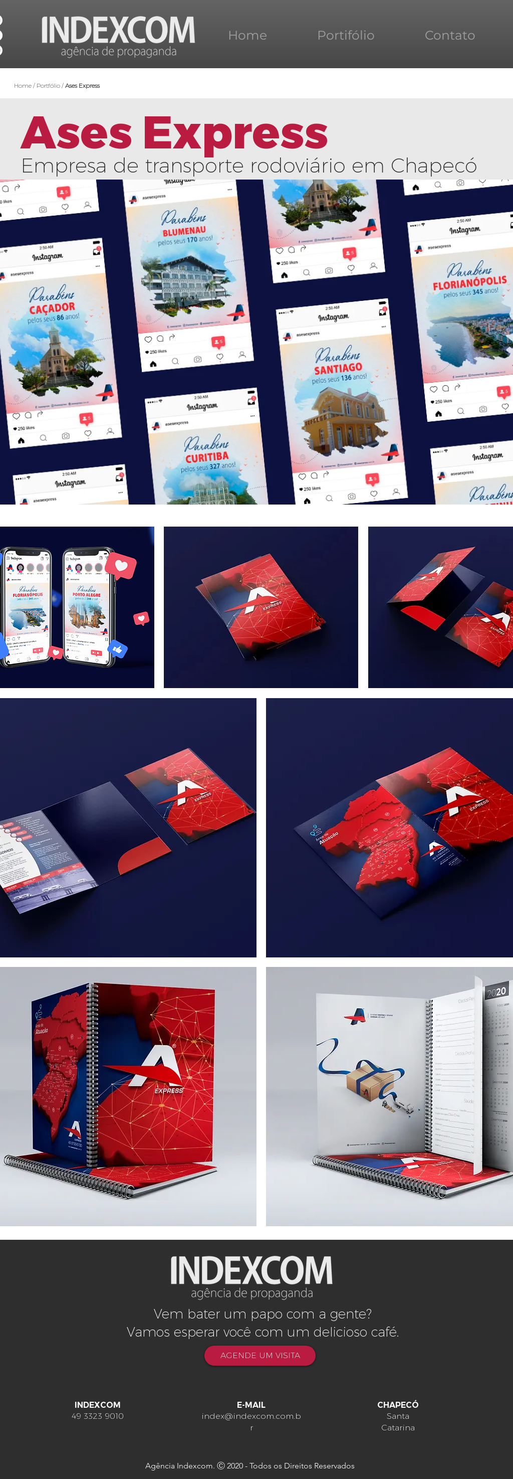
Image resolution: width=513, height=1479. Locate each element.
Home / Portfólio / (57, 85)
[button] (261, 607)
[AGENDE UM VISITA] (260, 1356)
